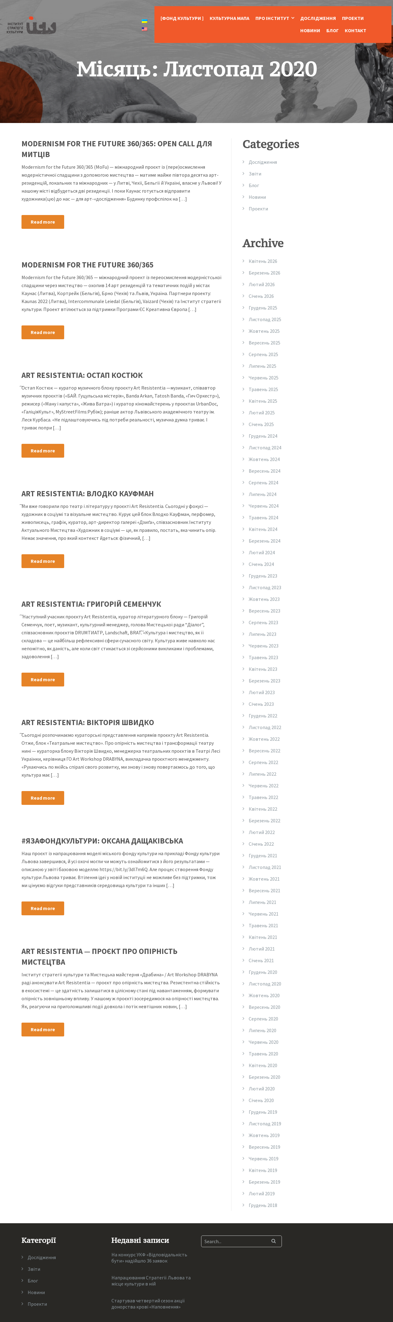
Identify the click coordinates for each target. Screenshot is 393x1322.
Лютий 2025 (262, 412)
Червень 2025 (263, 378)
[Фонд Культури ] (182, 18)
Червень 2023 (263, 646)
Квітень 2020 (263, 1065)
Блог (332, 30)
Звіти (255, 174)
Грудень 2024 (263, 436)
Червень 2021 (263, 914)
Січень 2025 (261, 424)
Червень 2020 (263, 1042)
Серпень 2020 (263, 1019)
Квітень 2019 (263, 1170)
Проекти (353, 18)
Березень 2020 (264, 1077)
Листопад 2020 (265, 984)
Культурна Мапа (229, 18)
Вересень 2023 (264, 611)
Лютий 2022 (262, 832)
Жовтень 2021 (264, 879)
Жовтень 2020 (264, 995)
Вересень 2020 (264, 1007)
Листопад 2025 (265, 319)
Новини (310, 30)
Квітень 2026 (263, 261)
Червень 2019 (263, 1158)
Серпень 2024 (263, 482)
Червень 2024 (263, 506)
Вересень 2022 (264, 750)
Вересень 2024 (264, 471)
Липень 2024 (262, 494)
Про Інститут (272, 18)
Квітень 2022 (263, 809)
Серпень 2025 (263, 354)
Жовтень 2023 (264, 599)
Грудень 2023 (263, 576)
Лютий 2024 (262, 552)
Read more (43, 222)
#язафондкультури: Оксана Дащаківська (102, 841)
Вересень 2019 (264, 1147)
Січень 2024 (261, 564)
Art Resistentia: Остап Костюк (82, 375)
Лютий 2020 (262, 1089)
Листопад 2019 (265, 1123)
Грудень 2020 (263, 972)
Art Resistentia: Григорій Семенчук (91, 604)
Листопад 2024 (265, 447)
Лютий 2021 (262, 949)
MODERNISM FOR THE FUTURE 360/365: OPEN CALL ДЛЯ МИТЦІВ (116, 149)
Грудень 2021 (263, 855)
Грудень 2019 (263, 1112)
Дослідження (318, 18)
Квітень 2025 (263, 401)
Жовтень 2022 (264, 739)
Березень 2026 (264, 273)
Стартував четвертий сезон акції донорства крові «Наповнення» (148, 1303)
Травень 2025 (263, 389)
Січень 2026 (261, 296)
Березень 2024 (264, 541)
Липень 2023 (262, 634)
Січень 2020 (261, 1100)
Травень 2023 (263, 657)
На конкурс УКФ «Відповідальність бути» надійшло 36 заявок (149, 1257)
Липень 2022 (262, 774)
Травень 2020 (263, 1054)
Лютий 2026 (262, 284)
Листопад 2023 (265, 587)
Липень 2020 (262, 1030)
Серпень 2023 (263, 622)
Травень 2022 (263, 797)
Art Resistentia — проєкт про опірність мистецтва (99, 956)
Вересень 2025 (264, 343)
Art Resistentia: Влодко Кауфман (87, 493)
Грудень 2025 (263, 308)
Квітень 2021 (263, 937)
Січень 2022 (261, 844)
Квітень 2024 (263, 529)
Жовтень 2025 (264, 331)
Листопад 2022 (265, 727)
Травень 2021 (263, 925)
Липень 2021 (262, 902)
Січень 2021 (261, 960)
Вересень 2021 (264, 890)
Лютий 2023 (262, 692)
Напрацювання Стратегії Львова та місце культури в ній (151, 1280)
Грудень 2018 (263, 1205)
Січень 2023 (261, 704)
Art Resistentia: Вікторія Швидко (87, 722)
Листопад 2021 (265, 867)
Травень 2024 (263, 517)
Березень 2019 (264, 1182)
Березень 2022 (264, 820)
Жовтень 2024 (264, 459)
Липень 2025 (262, 366)
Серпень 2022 (263, 762)
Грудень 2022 (263, 716)
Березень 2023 (264, 681)
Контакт (355, 30)
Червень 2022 (263, 785)
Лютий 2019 (262, 1193)
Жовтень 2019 (264, 1135)
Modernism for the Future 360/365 (87, 265)
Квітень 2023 (263, 669)
